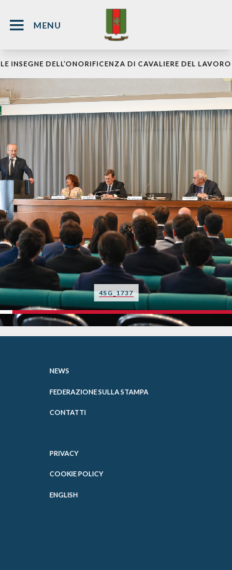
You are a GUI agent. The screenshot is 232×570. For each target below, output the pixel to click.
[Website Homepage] (116, 24)
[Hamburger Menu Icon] (16, 25)
